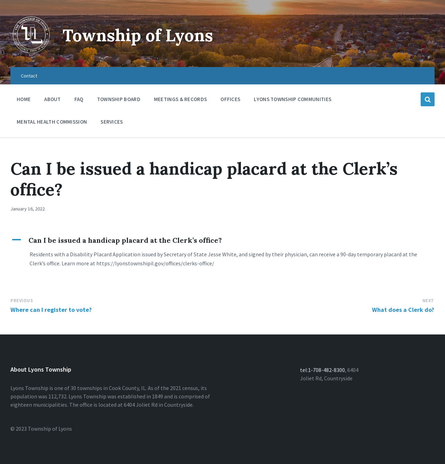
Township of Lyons (138, 35)
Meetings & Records (180, 101)
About (52, 99)
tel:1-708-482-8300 (322, 369)
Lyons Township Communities (292, 99)
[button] (222, 240)
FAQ (78, 99)
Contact (29, 76)
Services (111, 123)
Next (428, 301)
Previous (21, 301)
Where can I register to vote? (51, 310)
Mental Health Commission (52, 121)
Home (24, 99)
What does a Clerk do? (403, 310)
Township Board (118, 99)
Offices (230, 101)
